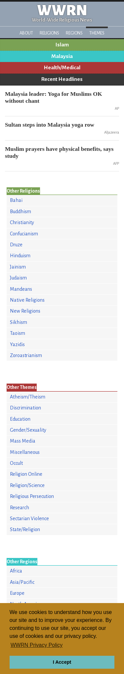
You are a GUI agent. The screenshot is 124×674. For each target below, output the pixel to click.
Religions (49, 33)
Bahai (16, 200)
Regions (74, 33)
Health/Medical (62, 68)
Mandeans (21, 289)
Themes (96, 33)
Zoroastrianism (26, 355)
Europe (17, 593)
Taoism (17, 333)
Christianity (22, 222)
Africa (16, 571)
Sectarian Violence (29, 518)
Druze (16, 244)
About (26, 33)
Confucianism (24, 233)
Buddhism (20, 211)
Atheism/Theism (27, 396)
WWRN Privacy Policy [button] (36, 645)
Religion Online (26, 474)
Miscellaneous (25, 452)
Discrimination (25, 407)
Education (20, 419)
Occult (16, 463)
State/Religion (25, 529)
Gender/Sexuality (28, 430)
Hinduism (20, 255)
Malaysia (62, 56)
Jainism (18, 267)
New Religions (25, 311)
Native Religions (27, 300)
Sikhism (18, 322)
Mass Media (22, 441)
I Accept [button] (62, 662)
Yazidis (17, 344)
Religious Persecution (32, 496)
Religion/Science (27, 485)
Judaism (18, 277)
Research (19, 507)
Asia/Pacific (22, 582)
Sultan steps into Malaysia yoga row (49, 124)
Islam (62, 45)
